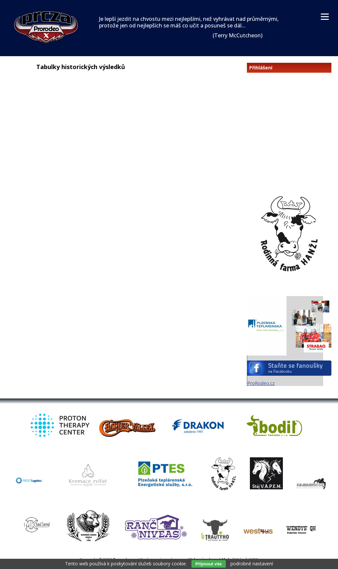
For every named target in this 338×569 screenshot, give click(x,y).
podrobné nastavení (251, 563)
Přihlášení (260, 67)
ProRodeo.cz (261, 383)
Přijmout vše (208, 563)
